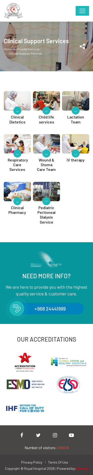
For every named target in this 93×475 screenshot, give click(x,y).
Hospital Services (28, 48)
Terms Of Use (58, 462)
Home (8, 48)
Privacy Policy (31, 462)
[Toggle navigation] (82, 11)
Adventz (82, 468)
